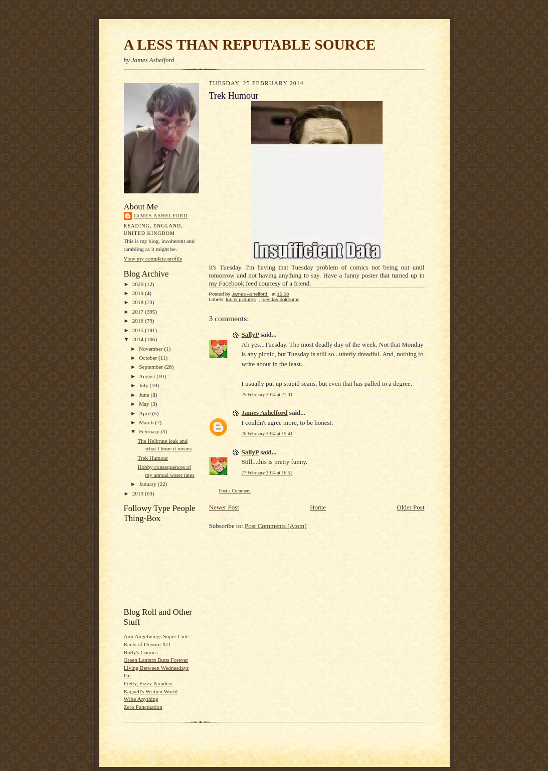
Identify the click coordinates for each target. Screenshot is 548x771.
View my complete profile (153, 258)
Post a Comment (235, 490)
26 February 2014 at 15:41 (267, 433)
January (148, 484)
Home (318, 507)
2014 (138, 339)
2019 (138, 293)
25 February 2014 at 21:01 (267, 394)
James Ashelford (161, 215)
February (149, 431)
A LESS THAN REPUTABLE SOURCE (250, 45)
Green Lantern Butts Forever (156, 660)
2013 (138, 493)
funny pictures (241, 299)
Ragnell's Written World (151, 691)
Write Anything (141, 699)
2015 (138, 330)
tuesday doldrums (280, 299)
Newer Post (224, 507)
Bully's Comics (141, 652)
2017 (138, 312)
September (151, 367)
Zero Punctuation (143, 707)
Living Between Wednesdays (156, 668)
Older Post (410, 507)
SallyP (250, 334)
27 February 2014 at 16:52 (267, 472)
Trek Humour (152, 458)
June (144, 395)
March (147, 422)
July (144, 385)
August (147, 376)
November (151, 349)
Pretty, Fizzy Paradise (148, 683)
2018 (138, 302)
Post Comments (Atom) (276, 526)
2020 (138, 284)
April (145, 413)
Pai (127, 675)
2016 (138, 321)
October (148, 358)
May (144, 404)
